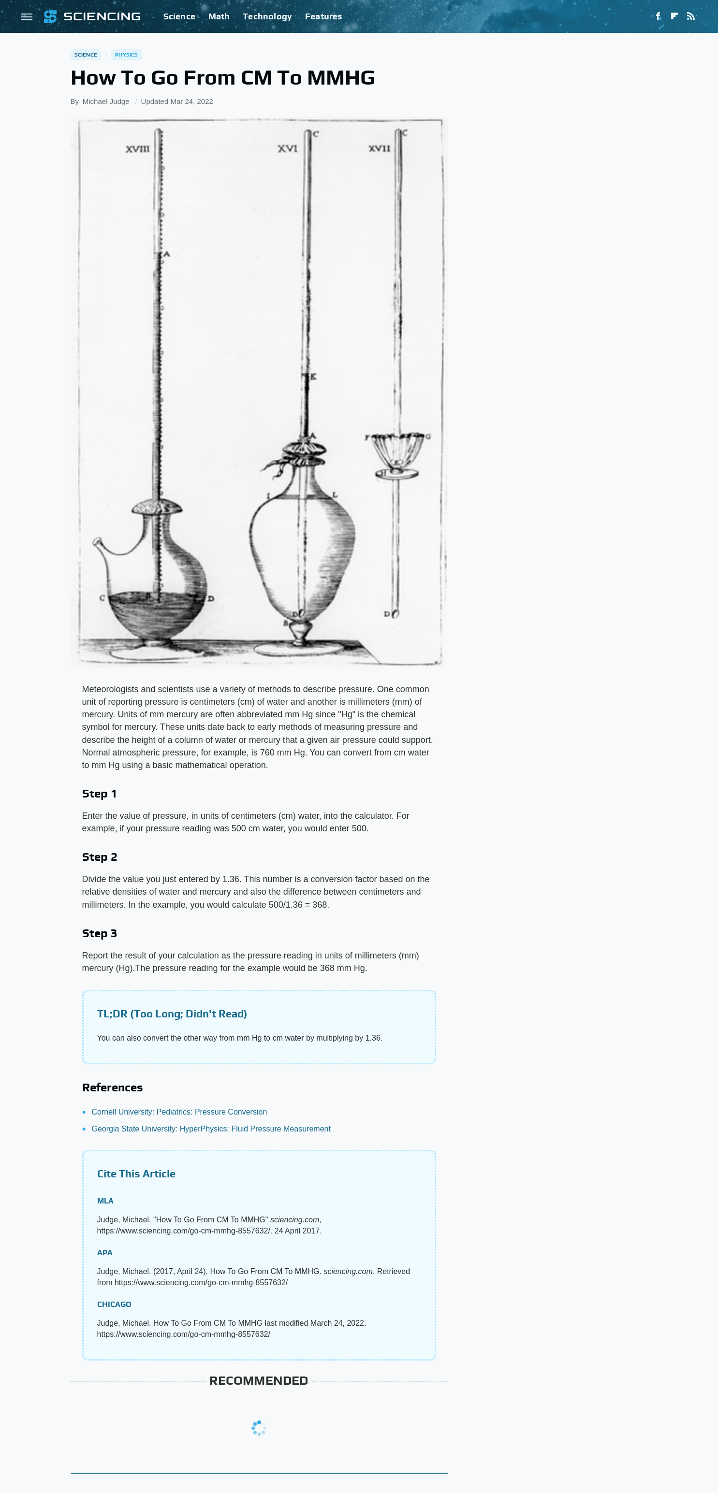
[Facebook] (658, 16)
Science (179, 16)
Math (219, 16)
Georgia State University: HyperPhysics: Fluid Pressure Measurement (211, 1129)
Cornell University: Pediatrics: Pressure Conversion (179, 1112)
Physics (126, 55)
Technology (267, 16)
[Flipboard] (674, 16)
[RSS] (691, 16)
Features (323, 16)
